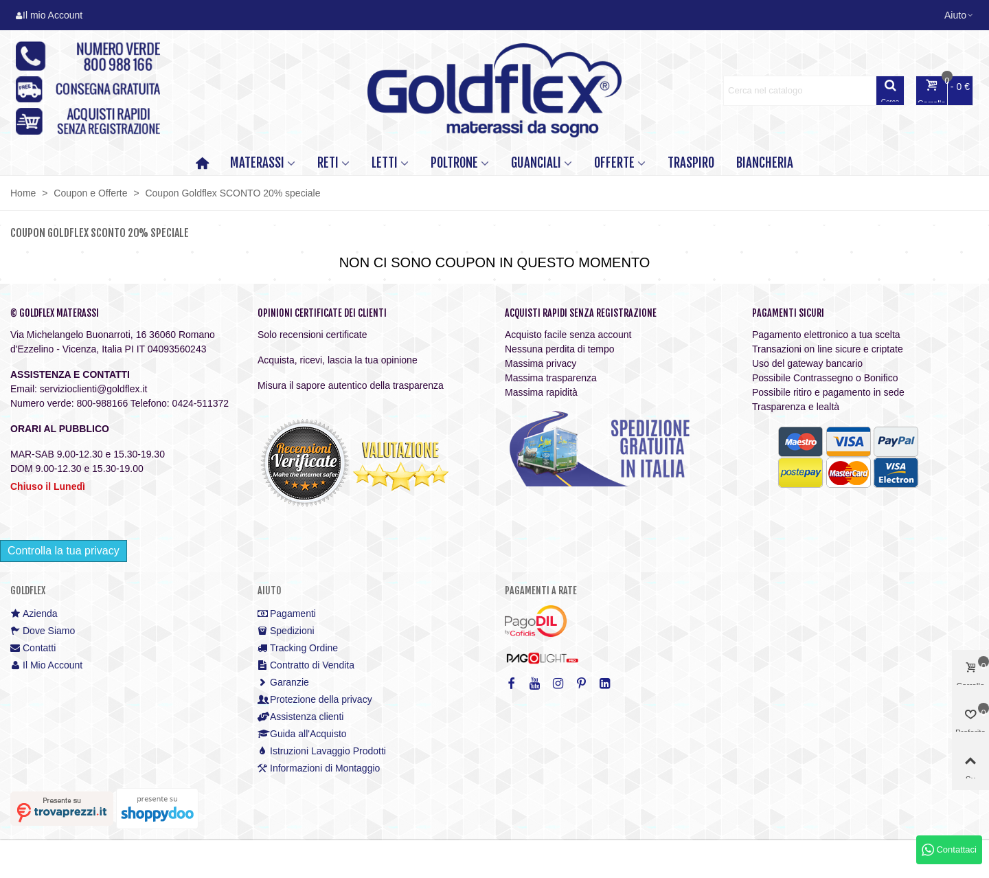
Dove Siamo (42, 631)
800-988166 (102, 403)
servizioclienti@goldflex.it (94, 388)
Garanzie (283, 682)
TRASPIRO (691, 163)
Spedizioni (286, 631)
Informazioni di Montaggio (319, 768)
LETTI (385, 163)
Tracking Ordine (298, 648)
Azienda (34, 614)
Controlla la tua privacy (64, 550)
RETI (328, 163)
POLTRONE (454, 163)
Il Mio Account (46, 665)
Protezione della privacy (315, 700)
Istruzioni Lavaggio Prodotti (322, 751)
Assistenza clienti (300, 717)
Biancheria (764, 163)
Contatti (33, 648)
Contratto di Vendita (306, 665)
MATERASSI (257, 163)
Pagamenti (287, 614)
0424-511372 (200, 403)
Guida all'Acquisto (302, 734)
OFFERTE (614, 163)
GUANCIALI (536, 163)
